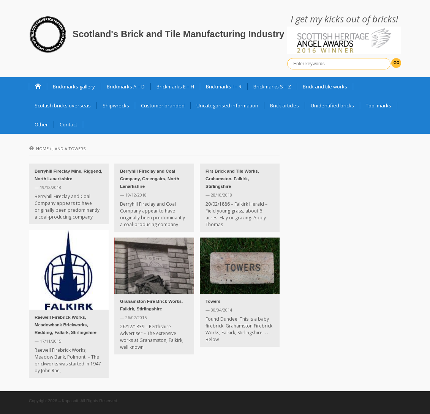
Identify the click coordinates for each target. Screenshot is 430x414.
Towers (213, 301)
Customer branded (163, 105)
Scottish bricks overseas (63, 105)
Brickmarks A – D (126, 86)
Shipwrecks (116, 105)
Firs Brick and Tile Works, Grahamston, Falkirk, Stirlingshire (232, 179)
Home (39, 148)
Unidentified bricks (332, 105)
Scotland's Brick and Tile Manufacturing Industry (178, 34)
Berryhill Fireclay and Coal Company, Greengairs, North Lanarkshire (149, 179)
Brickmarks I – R (224, 86)
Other (41, 124)
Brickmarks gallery (74, 86)
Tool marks (378, 105)
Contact (68, 124)
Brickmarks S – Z (272, 86)
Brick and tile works (325, 86)
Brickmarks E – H (175, 86)
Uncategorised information (227, 105)
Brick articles (284, 105)
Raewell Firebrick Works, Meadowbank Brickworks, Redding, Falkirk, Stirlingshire (65, 325)
